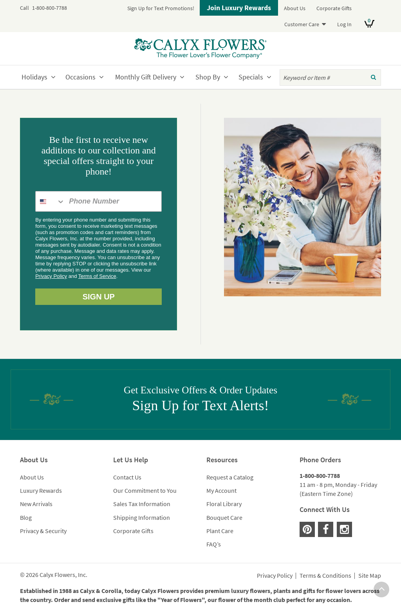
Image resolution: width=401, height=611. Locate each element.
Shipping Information (141, 517)
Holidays (34, 76)
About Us (294, 8)
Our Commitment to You (145, 490)
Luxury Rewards (41, 490)
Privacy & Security (43, 531)
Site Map (369, 576)
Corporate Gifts (334, 8)
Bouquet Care (224, 517)
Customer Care (301, 24)
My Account (221, 490)
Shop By (207, 76)
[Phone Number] (113, 201)
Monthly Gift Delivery (145, 76)
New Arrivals (36, 504)
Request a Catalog (229, 477)
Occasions (80, 76)
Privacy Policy (51, 276)
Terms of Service (97, 276)
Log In (344, 24)
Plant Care (219, 531)
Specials (250, 76)
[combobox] (50, 201)
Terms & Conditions (325, 576)
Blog (26, 517)
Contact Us (127, 477)
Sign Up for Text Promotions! (160, 8)
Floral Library (224, 504)
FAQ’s (213, 544)
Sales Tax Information (141, 504)
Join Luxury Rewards (239, 7)
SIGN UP (99, 296)
